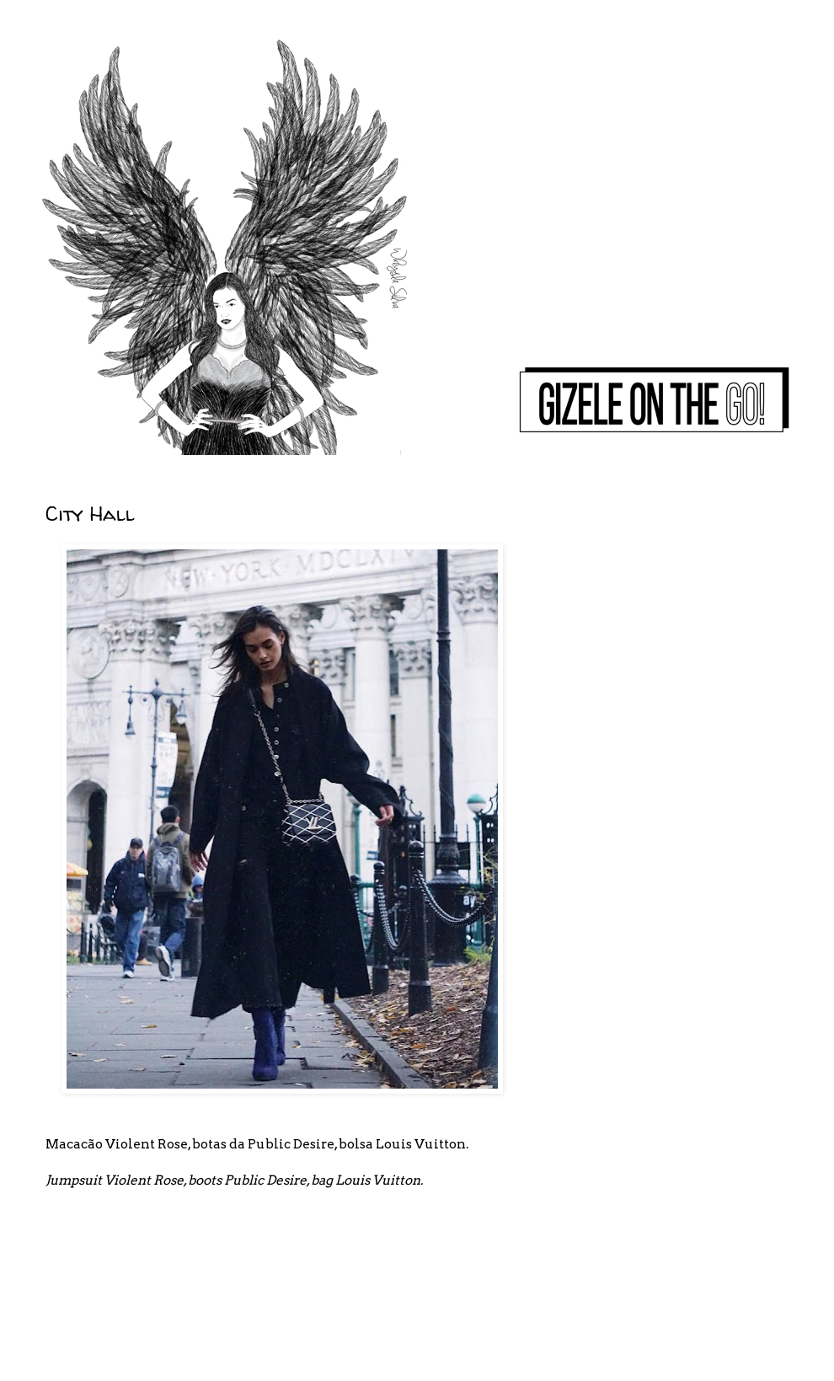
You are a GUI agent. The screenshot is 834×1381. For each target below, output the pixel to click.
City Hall (90, 513)
